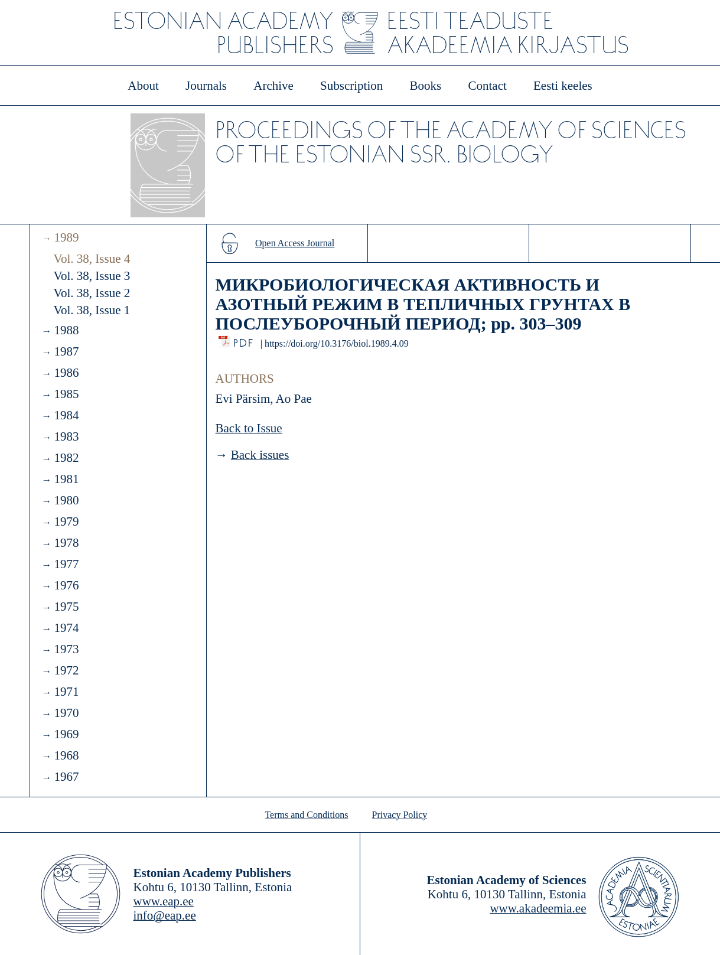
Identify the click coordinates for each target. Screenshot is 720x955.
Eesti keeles (562, 86)
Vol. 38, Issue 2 (92, 293)
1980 (66, 500)
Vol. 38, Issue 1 (92, 310)
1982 (66, 458)
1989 (66, 237)
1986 (66, 373)
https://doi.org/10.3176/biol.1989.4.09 (337, 343)
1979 (66, 521)
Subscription (351, 86)
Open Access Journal (294, 243)
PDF (244, 340)
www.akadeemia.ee (538, 908)
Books (426, 86)
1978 (66, 543)
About (143, 86)
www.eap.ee (163, 901)
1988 (66, 330)
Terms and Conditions (306, 815)
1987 (66, 351)
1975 (66, 606)
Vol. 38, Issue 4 (92, 259)
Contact (487, 86)
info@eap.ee (164, 915)
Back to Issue (249, 428)
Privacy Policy (400, 815)
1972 (66, 670)
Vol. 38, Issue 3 (92, 276)
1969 (66, 734)
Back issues (260, 455)
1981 (66, 479)
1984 (66, 415)
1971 (66, 692)
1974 (66, 628)
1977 (66, 564)
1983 (66, 436)
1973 (66, 649)
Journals (206, 86)
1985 (66, 394)
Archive (273, 86)
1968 (66, 755)
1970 (66, 713)
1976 (66, 585)
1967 (66, 777)
